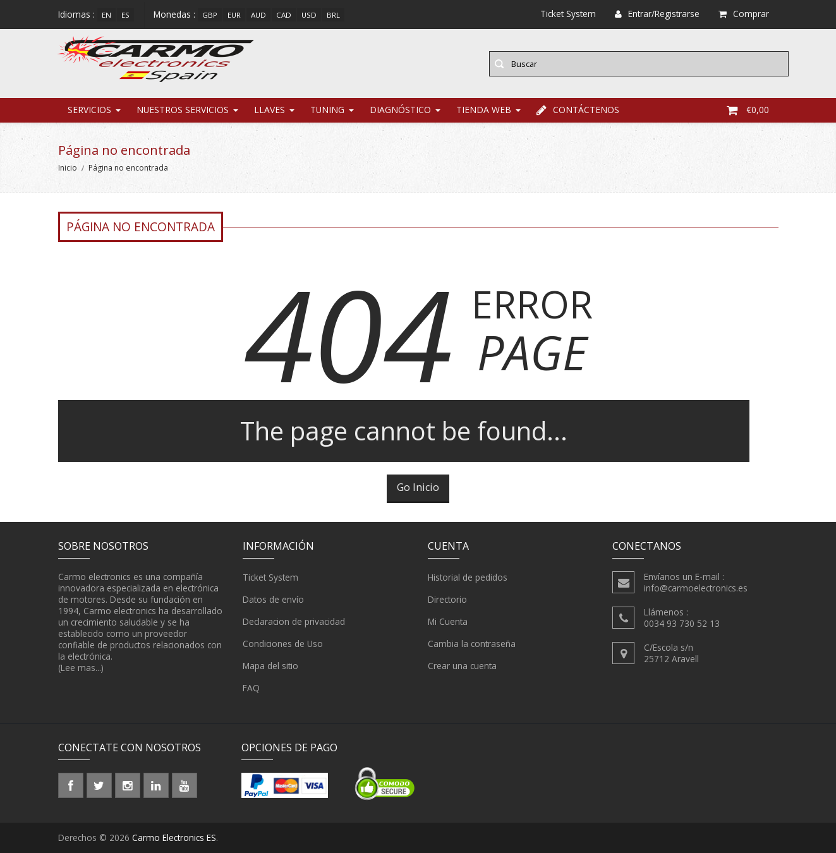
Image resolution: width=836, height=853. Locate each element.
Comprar (743, 14)
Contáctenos (577, 110)
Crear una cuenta (462, 666)
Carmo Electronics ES (174, 838)
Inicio (67, 168)
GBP (209, 15)
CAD (283, 15)
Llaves (269, 110)
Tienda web (483, 110)
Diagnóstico (400, 110)
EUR (234, 15)
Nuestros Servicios (182, 110)
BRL (333, 15)
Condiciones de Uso (283, 644)
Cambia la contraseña (472, 644)
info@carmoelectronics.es (696, 589)
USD (309, 15)
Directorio (447, 600)
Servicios (89, 110)
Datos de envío (273, 600)
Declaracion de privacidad (294, 622)
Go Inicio (418, 488)
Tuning (327, 110)
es (125, 15)
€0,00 (748, 110)
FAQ (251, 688)
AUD (258, 15)
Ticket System (270, 578)
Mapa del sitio (270, 666)
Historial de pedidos (467, 578)
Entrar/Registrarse (657, 14)
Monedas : (174, 14)
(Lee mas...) (81, 668)
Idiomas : (76, 14)
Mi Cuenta (448, 622)
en (106, 15)
